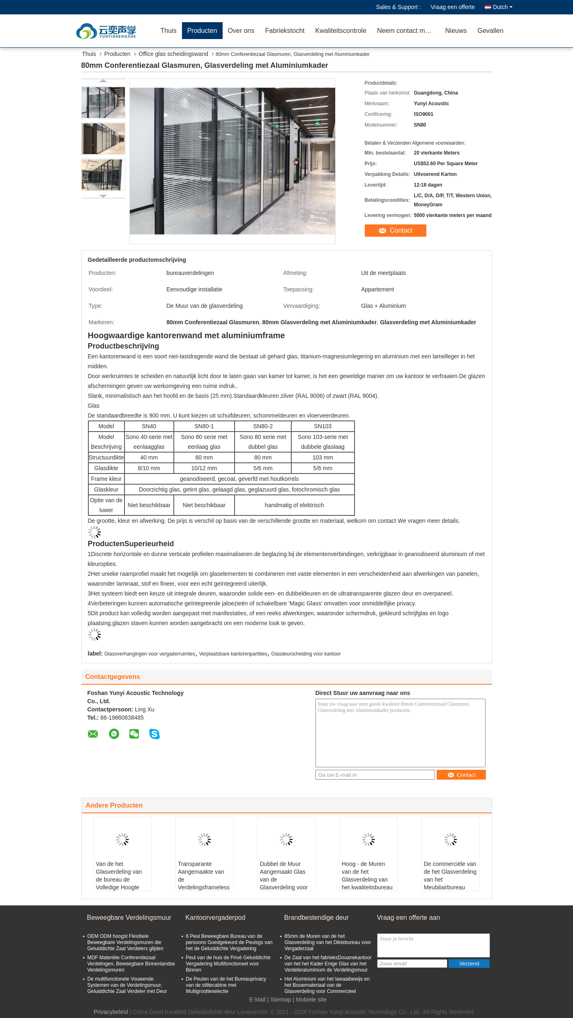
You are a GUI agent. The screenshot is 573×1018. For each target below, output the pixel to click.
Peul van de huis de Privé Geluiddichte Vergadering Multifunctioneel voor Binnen (228, 964)
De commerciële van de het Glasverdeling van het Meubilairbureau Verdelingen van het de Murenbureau (450, 883)
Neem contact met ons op (408, 30)
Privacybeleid (111, 1012)
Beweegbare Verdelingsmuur (129, 917)
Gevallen (491, 30)
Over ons (241, 30)
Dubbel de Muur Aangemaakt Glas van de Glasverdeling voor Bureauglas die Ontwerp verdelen (284, 883)
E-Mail (257, 999)
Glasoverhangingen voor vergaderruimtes (149, 654)
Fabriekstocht (284, 30)
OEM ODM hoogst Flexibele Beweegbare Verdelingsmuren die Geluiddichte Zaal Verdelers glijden (125, 942)
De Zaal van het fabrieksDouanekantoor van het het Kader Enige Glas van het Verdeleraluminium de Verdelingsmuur (328, 964)
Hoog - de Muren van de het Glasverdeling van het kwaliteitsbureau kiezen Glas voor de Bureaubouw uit (367, 883)
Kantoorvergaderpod (216, 917)
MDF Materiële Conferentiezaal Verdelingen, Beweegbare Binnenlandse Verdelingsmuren (131, 964)
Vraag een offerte (453, 7)
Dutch (503, 7)
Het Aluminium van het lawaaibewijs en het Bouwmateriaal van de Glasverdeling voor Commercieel (327, 985)
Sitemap (280, 999)
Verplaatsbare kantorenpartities (233, 654)
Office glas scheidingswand (173, 54)
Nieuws (456, 30)
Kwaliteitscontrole (341, 30)
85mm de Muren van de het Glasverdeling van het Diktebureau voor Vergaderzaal (328, 942)
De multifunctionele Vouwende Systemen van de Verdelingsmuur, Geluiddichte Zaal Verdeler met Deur (127, 985)
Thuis (169, 30)
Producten (202, 30)
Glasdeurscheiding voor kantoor (306, 654)
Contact (401, 230)
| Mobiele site (310, 999)
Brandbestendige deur (316, 917)
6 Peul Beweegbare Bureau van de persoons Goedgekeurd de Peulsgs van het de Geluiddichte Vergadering (229, 942)
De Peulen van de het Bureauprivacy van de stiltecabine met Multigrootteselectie (226, 985)
